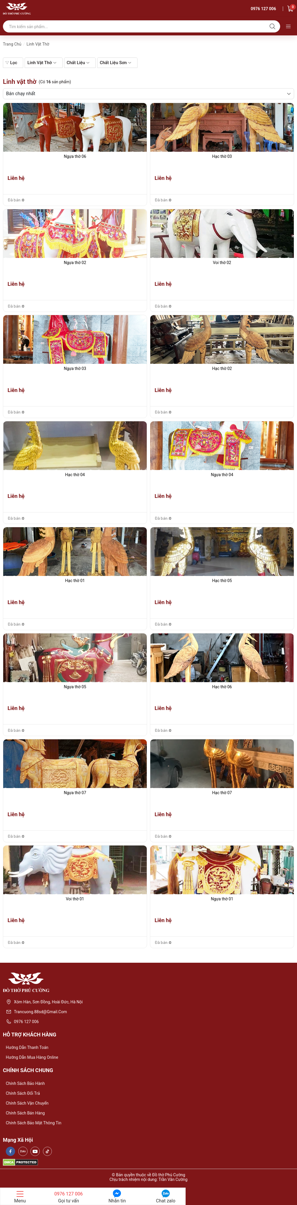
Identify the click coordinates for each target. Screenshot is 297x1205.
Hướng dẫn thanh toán (27, 1047)
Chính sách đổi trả (23, 1093)
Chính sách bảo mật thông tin (33, 1123)
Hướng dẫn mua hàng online (32, 1057)
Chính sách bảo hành (25, 1083)
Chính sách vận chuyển (27, 1103)
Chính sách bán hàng (25, 1113)
